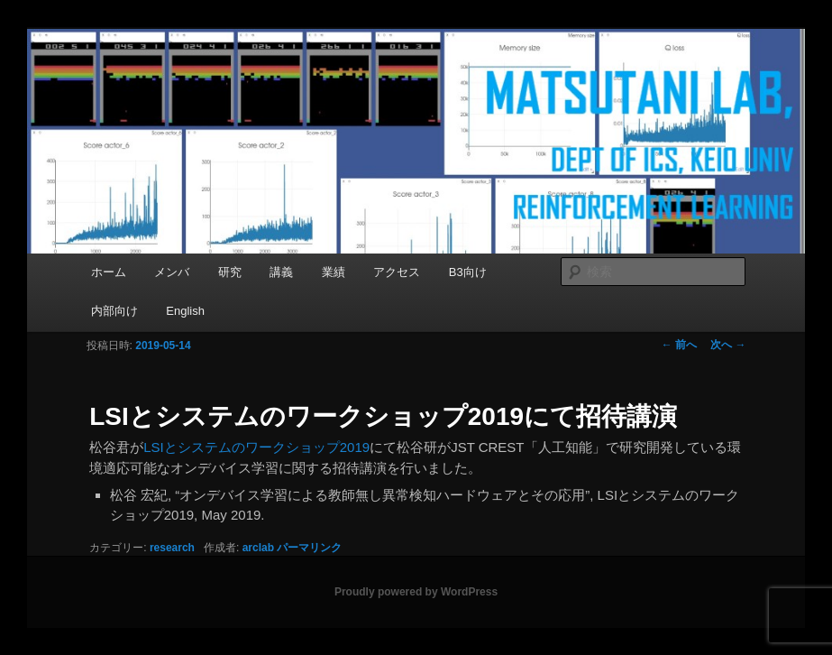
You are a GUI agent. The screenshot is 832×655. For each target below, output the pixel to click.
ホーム (108, 272)
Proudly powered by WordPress (416, 592)
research (172, 547)
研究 (230, 272)
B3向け (468, 272)
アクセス (396, 272)
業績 (333, 272)
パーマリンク (309, 547)
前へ (679, 344)
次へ (727, 344)
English (185, 311)
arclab (258, 547)
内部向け (114, 311)
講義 (281, 272)
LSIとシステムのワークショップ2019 (256, 447)
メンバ (171, 272)
